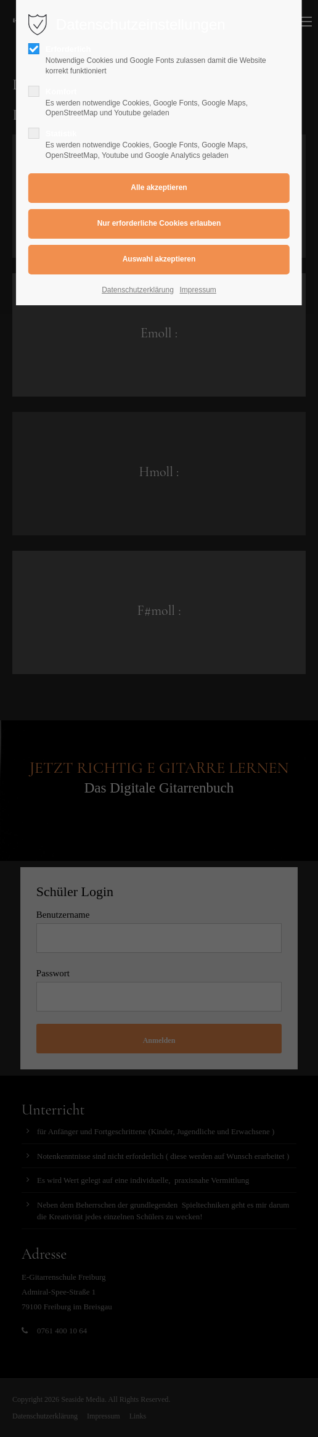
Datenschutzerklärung (138, 290)
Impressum (198, 290)
